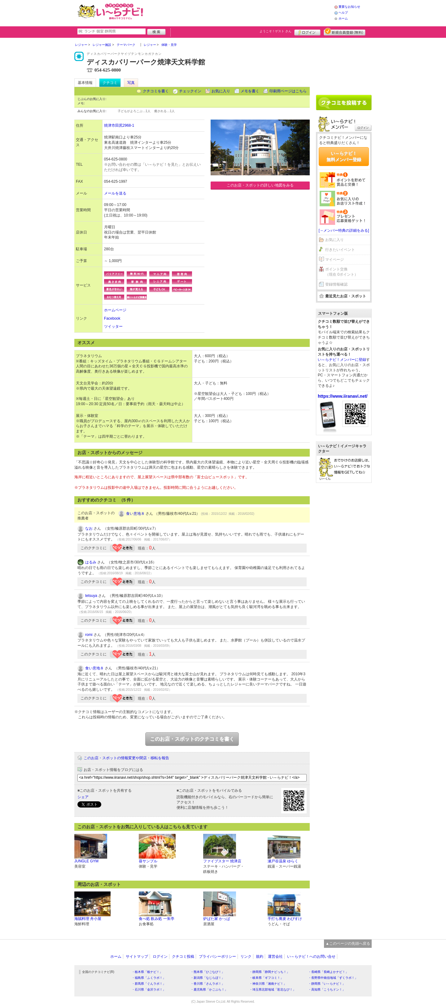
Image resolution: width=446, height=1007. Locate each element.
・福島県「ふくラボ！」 (149, 977)
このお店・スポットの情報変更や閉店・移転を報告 (126, 758)
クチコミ (110, 83)
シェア (83, 797)
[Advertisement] (239, 12)
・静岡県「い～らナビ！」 (326, 983)
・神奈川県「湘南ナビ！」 (267, 983)
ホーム (343, 18)
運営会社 (275, 956)
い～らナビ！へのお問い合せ (311, 956)
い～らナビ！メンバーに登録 (342, 359)
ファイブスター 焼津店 (222, 861)
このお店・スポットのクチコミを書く (192, 739)
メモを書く (250, 91)
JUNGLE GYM (86, 861)
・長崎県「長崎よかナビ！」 (328, 972)
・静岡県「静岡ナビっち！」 (269, 972)
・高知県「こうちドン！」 (326, 989)
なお (89, 528)
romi (88, 635)
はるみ (90, 562)
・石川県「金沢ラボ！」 (149, 989)
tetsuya (91, 595)
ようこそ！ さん (275, 31)
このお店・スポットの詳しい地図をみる (260, 185)
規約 (259, 956)
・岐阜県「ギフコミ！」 (266, 977)
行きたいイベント (340, 249)
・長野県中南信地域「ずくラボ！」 (333, 977)
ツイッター (113, 326)
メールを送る (115, 193)
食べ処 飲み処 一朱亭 (156, 919)
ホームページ (115, 310)
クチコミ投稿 (183, 956)
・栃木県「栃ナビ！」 (147, 972)
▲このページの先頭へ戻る (348, 943)
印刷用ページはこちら (288, 91)
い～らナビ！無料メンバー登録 (343, 156)
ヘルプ (343, 12)
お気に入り (221, 91)
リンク (245, 956)
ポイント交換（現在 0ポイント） (341, 272)
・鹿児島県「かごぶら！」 (209, 989)
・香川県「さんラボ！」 (207, 983)
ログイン (307, 32)
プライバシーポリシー (217, 956)
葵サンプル (148, 861)
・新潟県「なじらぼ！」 (207, 977)
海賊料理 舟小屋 (87, 919)
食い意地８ (135, 513)
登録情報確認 (336, 284)
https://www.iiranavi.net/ (343, 396)
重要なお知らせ (349, 6)
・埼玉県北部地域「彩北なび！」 (272, 989)
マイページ (334, 259)
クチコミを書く (156, 91)
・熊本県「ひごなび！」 (207, 972)
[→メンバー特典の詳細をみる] (344, 230)
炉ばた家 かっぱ (216, 919)
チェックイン (190, 91)
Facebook (112, 318)
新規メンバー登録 (344, 32)
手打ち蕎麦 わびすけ (285, 919)
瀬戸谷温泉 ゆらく (283, 861)
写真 (131, 83)
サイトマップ (137, 956)
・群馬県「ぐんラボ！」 (149, 983)
